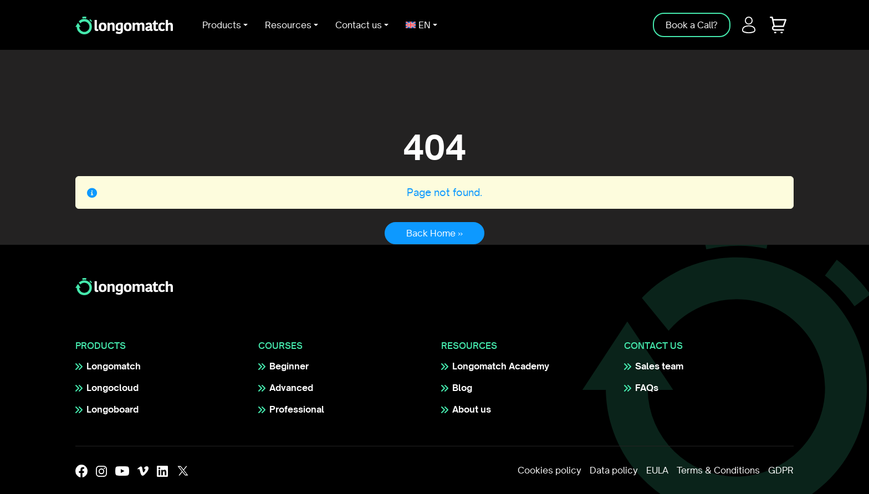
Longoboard (112, 409)
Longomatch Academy (500, 366)
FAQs (646, 387)
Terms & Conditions (718, 470)
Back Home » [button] (434, 233)
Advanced (291, 387)
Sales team (659, 366)
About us (471, 409)
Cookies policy (549, 470)
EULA (657, 470)
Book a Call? (692, 24)
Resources (288, 24)
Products (221, 24)
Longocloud (112, 387)
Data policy (614, 470)
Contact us (358, 24)
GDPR (781, 470)
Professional (296, 409)
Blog (462, 387)
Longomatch (113, 366)
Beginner (289, 366)
